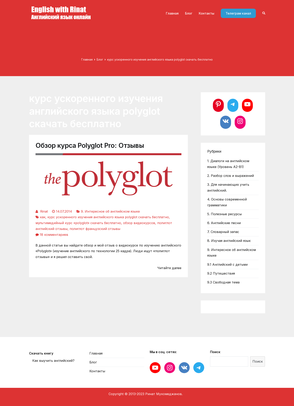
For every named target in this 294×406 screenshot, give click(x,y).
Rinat (44, 211)
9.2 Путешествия (221, 273)
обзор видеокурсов (139, 223)
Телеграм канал (238, 13)
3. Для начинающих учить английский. (228, 187)
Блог (188, 13)
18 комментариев (54, 235)
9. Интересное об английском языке (110, 211)
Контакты (206, 13)
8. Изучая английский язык (229, 241)
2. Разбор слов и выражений (230, 176)
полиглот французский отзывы (95, 229)
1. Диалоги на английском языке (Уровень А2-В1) (228, 164)
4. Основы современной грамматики (227, 202)
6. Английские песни (224, 223)
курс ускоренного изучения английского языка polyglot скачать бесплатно (108, 217)
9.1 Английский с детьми (227, 264)
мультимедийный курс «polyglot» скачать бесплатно (78, 223)
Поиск (215, 352)
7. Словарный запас (223, 232)
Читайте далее (169, 268)
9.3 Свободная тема (223, 282)
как (42, 217)
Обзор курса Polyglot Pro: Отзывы (90, 145)
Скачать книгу (41, 353)
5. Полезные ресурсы (224, 214)
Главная (172, 13)
